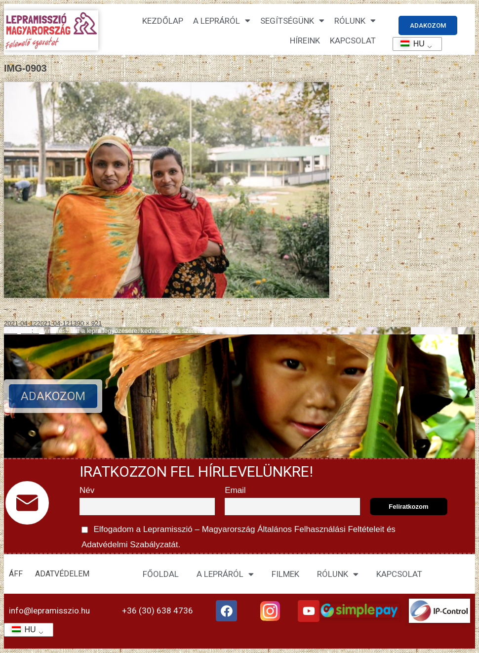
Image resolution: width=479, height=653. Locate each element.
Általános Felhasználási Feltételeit (320, 529)
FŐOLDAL (161, 574)
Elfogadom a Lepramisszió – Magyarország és (238, 535)
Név (87, 490)
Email (235, 490)
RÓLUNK (338, 574)
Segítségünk (292, 20)
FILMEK (285, 574)
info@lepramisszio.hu (49, 610)
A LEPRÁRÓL (225, 574)
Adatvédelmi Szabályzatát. (130, 544)
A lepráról (221, 20)
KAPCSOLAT (353, 40)
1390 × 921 (86, 323)
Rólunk (355, 20)
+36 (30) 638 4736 (157, 610)
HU (409, 44)
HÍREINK (305, 40)
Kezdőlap (162, 21)
